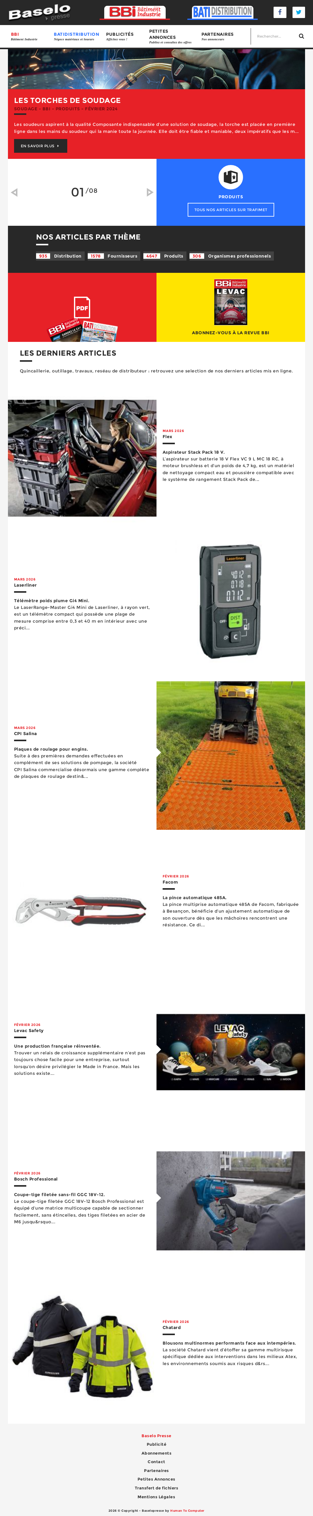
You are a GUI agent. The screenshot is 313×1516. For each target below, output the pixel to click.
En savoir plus (41, 146)
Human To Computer (187, 1511)
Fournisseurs (113, 256)
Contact (156, 1461)
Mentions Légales (156, 1496)
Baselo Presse (156, 1435)
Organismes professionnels (230, 256)
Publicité (157, 1444)
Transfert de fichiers (157, 1487)
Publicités (124, 36)
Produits (163, 256)
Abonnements (157, 1453)
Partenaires (224, 36)
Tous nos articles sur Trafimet (230, 209)
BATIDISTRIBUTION (77, 36)
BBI (29, 36)
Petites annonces (172, 36)
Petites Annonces (156, 1479)
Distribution (59, 256)
